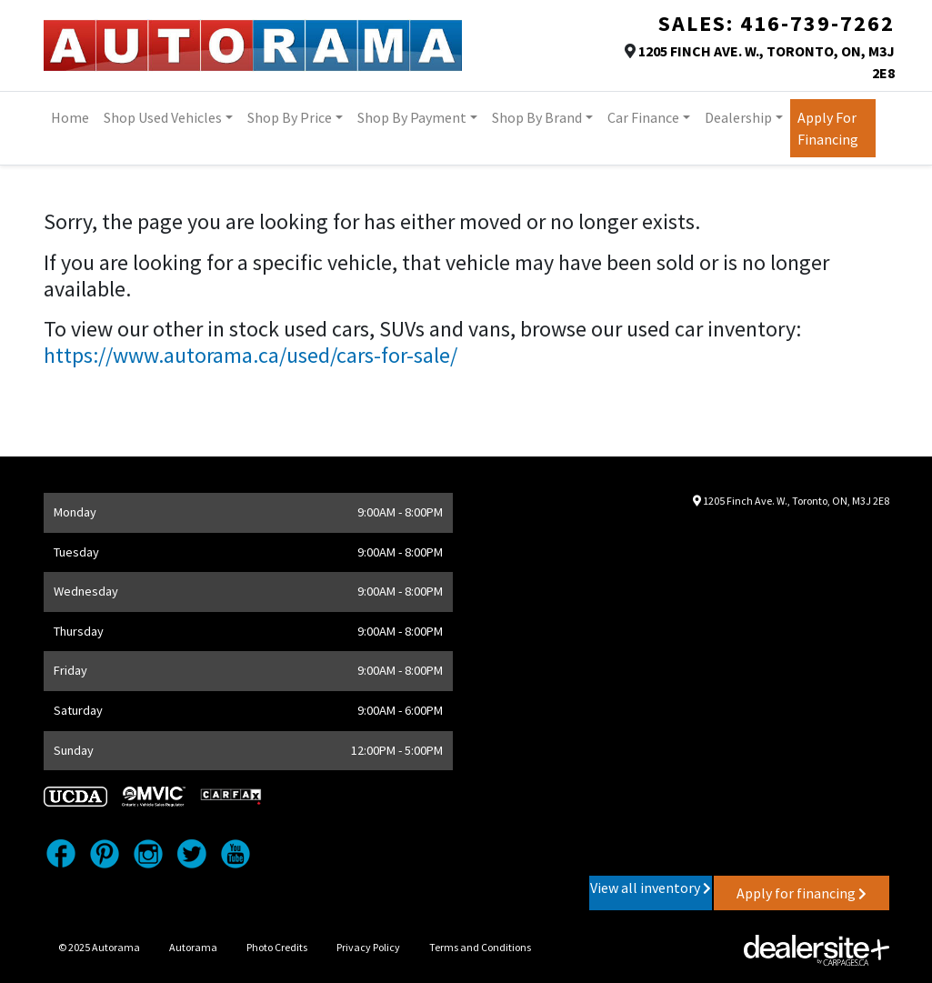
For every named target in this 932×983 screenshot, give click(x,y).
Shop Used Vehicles (163, 117)
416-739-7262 (817, 23)
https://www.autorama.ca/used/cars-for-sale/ (250, 355)
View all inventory (650, 887)
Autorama (193, 947)
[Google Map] (752, 690)
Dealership (738, 117)
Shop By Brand (537, 117)
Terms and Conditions (480, 947)
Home (70, 117)
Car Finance (643, 117)
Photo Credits (276, 947)
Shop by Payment (411, 117)
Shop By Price (289, 117)
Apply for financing (802, 893)
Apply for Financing (827, 128)
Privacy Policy (368, 947)
